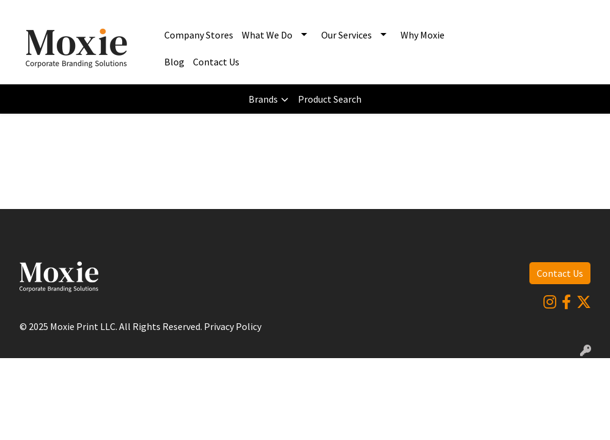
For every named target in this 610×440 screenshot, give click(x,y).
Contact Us (216, 62)
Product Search (329, 99)
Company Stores (198, 35)
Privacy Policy (232, 326)
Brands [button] (263, 99)
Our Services (346, 35)
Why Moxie (423, 35)
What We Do (267, 35)
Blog (174, 62)
